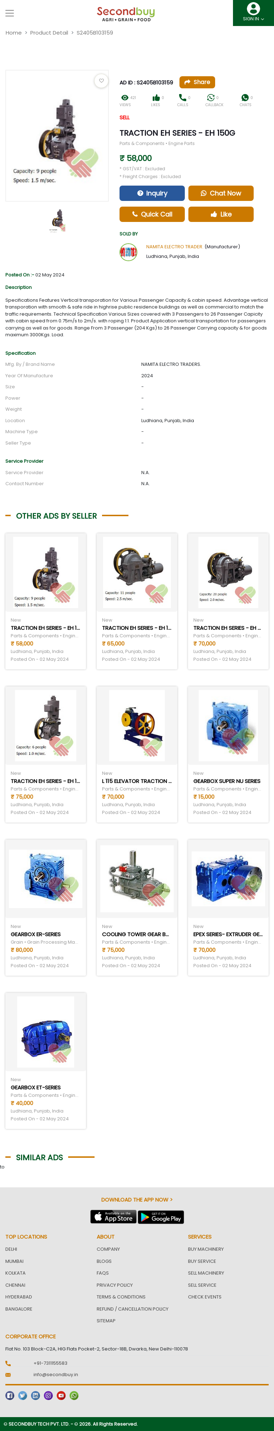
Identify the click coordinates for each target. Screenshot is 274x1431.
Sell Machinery (206, 1273)
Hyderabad (18, 1296)
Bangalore (18, 1309)
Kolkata (15, 1273)
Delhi (11, 1249)
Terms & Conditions (121, 1296)
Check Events (205, 1296)
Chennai (15, 1285)
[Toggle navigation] (9, 13)
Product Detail (49, 32)
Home (14, 32)
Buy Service (202, 1261)
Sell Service (202, 1285)
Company (108, 1249)
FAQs (103, 1273)
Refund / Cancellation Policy (132, 1309)
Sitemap (106, 1320)
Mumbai (14, 1261)
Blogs (104, 1261)
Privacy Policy (115, 1285)
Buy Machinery (206, 1249)
